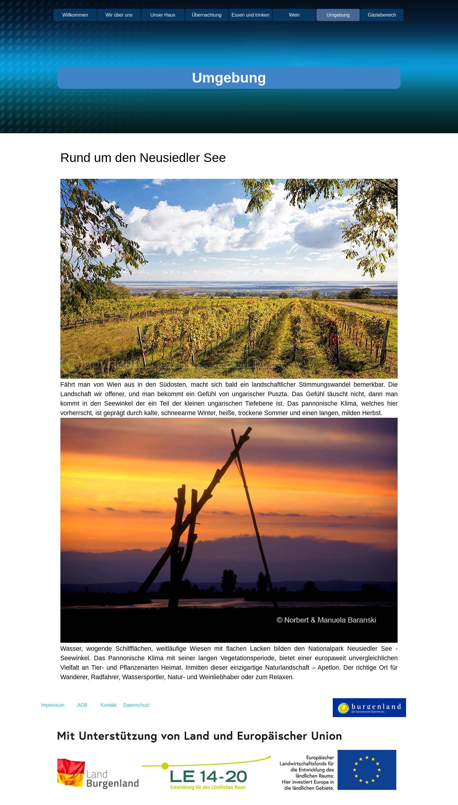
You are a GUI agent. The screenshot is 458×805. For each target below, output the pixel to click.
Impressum (53, 705)
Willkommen (75, 14)
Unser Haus (162, 14)
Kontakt (108, 705)
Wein (294, 14)
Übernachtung (207, 14)
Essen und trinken (250, 14)
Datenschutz (136, 705)
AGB (82, 705)
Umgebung (338, 14)
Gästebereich (382, 14)
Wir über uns (119, 14)
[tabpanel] (229, 157)
